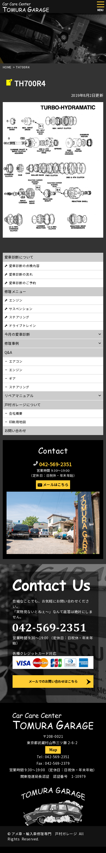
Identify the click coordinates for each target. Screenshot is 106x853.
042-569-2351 (55, 464)
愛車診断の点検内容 (24, 265)
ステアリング (19, 317)
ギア (12, 378)
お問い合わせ (15, 430)
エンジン (16, 300)
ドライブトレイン (22, 325)
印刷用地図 (17, 421)
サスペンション (21, 308)
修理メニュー (15, 291)
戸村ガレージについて (23, 404)
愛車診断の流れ (21, 274)
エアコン (16, 361)
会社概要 (16, 413)
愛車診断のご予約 (22, 282)
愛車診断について (19, 257)
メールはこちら (56, 484)
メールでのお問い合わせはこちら (53, 681)
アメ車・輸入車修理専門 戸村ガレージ (44, 833)
